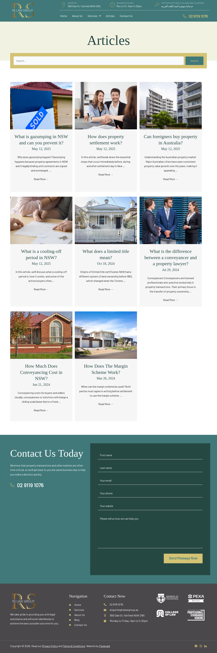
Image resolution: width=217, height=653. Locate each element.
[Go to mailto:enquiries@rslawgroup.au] (127, 609)
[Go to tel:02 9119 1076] (127, 604)
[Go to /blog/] (83, 619)
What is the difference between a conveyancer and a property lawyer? (170, 257)
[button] (194, 61)
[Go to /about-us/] (83, 614)
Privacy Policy (50, 646)
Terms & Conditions (74, 646)
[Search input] (99, 60)
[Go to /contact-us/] (83, 624)
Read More (41, 179)
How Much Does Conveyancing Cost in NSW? (41, 372)
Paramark (104, 646)
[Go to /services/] (83, 609)
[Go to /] (83, 604)
